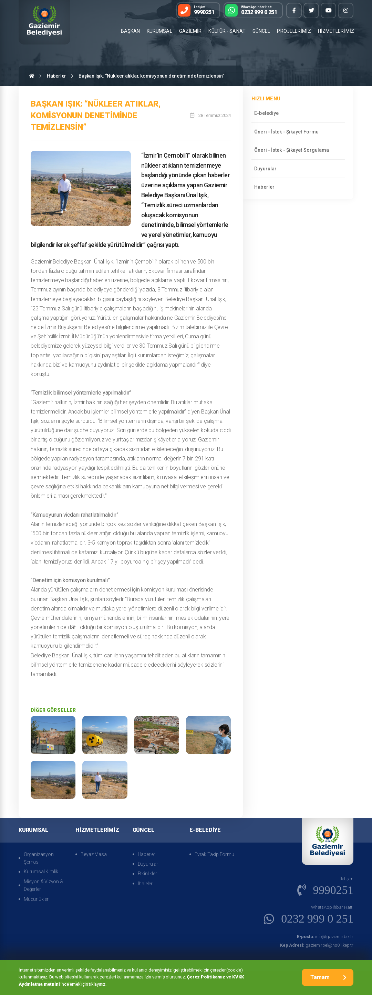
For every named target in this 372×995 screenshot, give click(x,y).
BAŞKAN (130, 31)
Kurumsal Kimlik (41, 871)
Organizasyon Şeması (39, 858)
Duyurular (265, 168)
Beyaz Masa (93, 854)
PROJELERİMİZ (294, 31)
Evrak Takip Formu (214, 854)
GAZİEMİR (190, 31)
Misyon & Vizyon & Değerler (43, 885)
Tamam (328, 977)
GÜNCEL (261, 31)
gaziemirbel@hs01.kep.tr (316, 945)
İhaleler (145, 883)
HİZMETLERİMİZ (336, 31)
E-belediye (266, 113)
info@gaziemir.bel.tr (325, 936)
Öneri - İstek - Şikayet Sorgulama (291, 150)
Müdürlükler (36, 899)
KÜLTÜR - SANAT (226, 31)
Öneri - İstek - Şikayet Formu (286, 132)
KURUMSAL (159, 31)
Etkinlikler (147, 873)
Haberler (56, 76)
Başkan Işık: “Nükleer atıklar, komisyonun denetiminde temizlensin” (151, 76)
